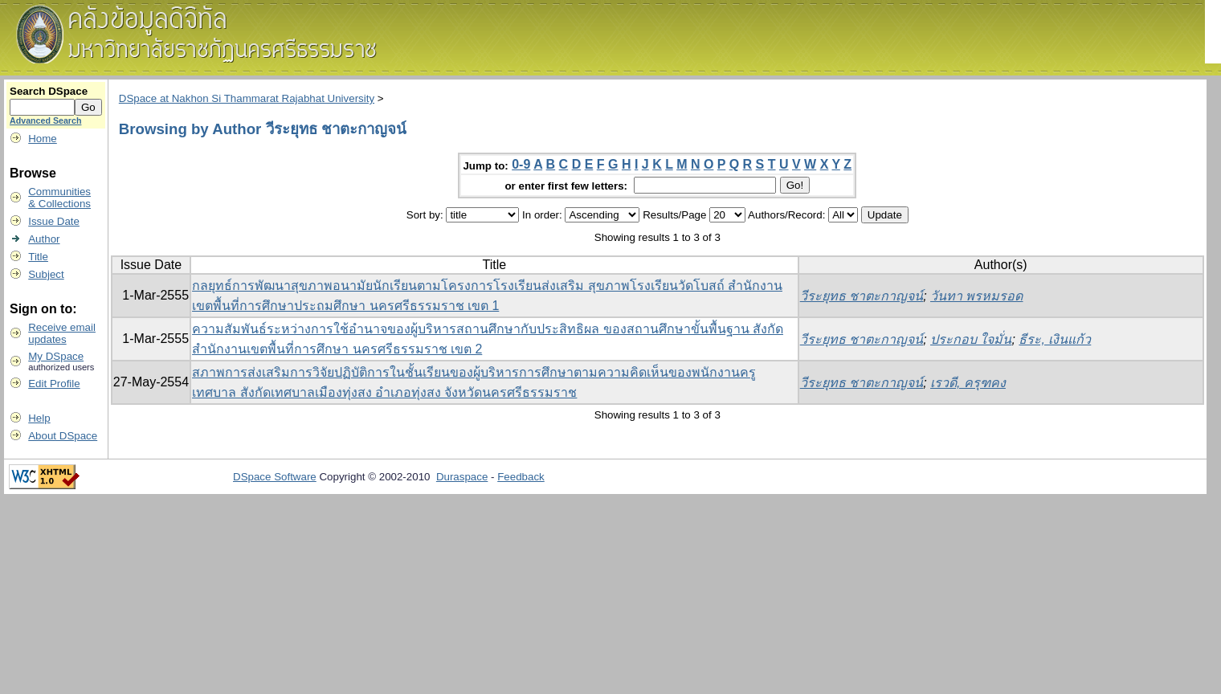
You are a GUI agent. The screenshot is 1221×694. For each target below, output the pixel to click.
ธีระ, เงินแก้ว (1055, 339)
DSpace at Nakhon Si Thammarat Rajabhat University (246, 98)
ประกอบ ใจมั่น (970, 339)
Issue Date (54, 221)
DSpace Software (274, 477)
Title (38, 257)
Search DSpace (49, 91)
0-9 (521, 164)
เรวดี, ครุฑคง (968, 383)
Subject (45, 274)
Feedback (521, 477)
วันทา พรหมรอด (976, 296)
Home (42, 139)
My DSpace (56, 356)
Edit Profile (54, 384)
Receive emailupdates (62, 333)
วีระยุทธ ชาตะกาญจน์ (861, 296)
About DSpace (62, 436)
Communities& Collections (59, 198)
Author (43, 239)
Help (39, 418)
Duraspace (462, 477)
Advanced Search (45, 120)
